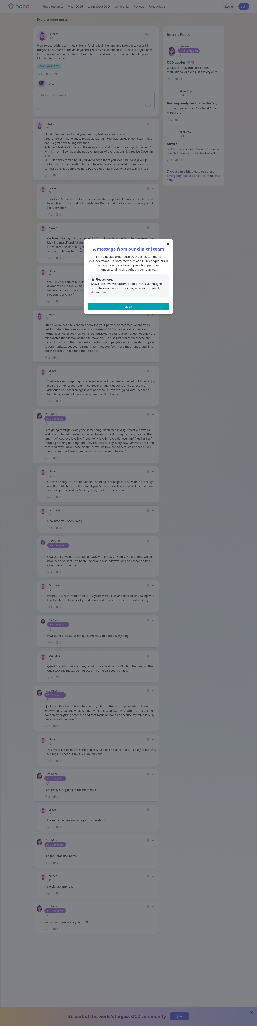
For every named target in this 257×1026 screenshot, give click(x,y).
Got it (128, 307)
